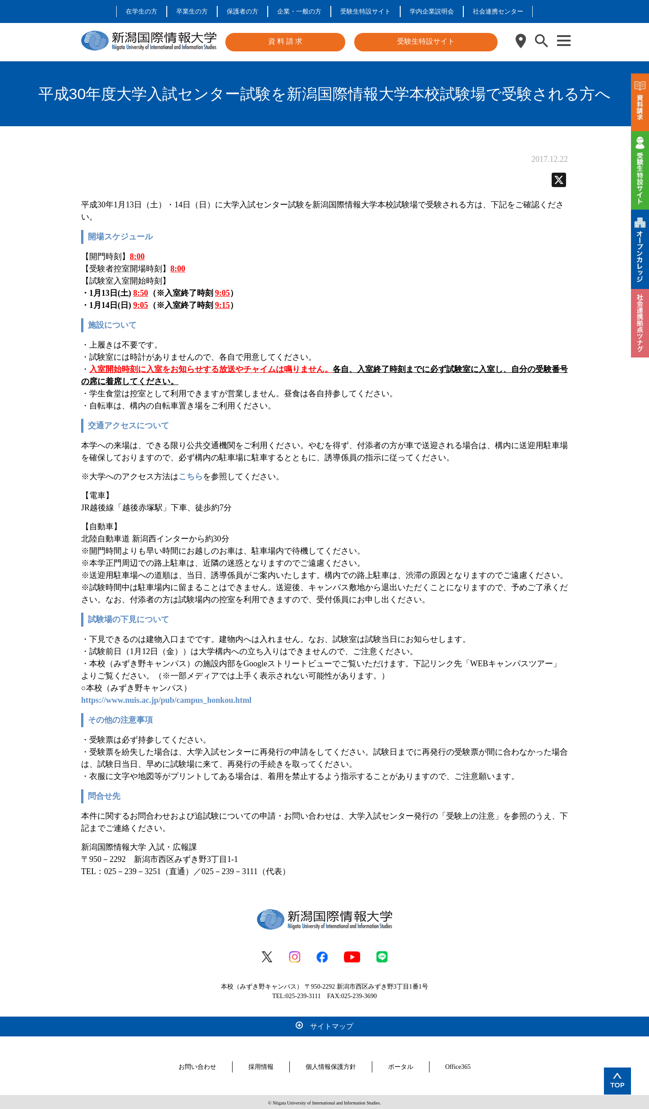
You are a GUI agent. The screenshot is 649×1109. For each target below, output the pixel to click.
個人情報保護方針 (331, 1065)
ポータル (400, 1065)
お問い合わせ (197, 1065)
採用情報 (261, 1065)
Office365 (458, 1065)
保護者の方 (242, 11)
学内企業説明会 (432, 11)
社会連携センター (498, 11)
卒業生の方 (192, 11)
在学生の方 (141, 11)
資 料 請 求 (285, 41)
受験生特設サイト (365, 11)
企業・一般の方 (299, 11)
